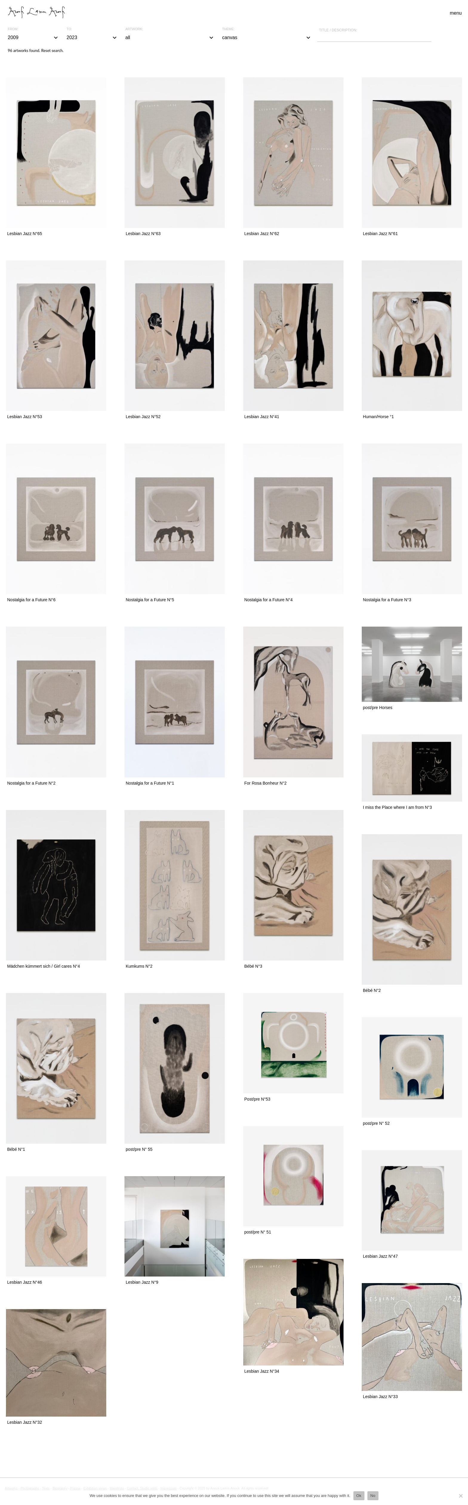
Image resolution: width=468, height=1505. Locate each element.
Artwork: (134, 29)
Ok (358, 1495)
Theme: (228, 29)
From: (13, 29)
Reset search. (52, 50)
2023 (92, 37)
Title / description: (338, 30)
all (170, 37)
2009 (33, 37)
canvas (267, 37)
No (372, 1495)
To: (69, 29)
